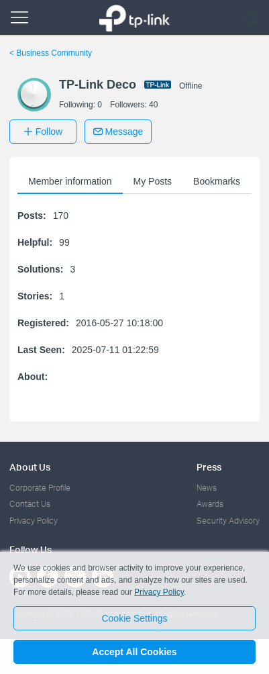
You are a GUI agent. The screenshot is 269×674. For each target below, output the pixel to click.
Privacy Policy (33, 521)
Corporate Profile (39, 488)
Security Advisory (228, 521)
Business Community (50, 53)
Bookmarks (216, 181)
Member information (70, 181)
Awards (210, 504)
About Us (29, 467)
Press (209, 467)
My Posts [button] (152, 181)
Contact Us (29, 504)
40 (153, 104)
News (207, 488)
